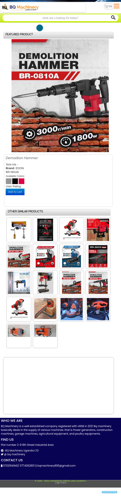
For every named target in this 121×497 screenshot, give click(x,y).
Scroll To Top (109, 492)
